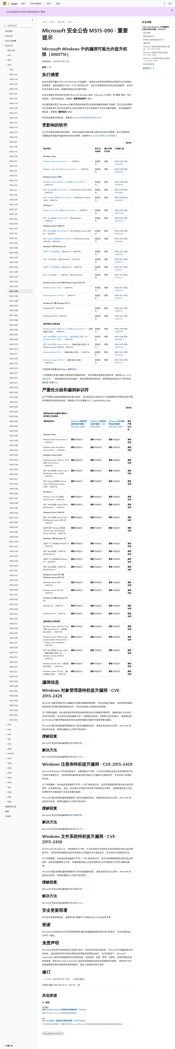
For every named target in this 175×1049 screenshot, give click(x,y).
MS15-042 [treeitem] (14, 522)
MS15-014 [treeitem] (14, 657)
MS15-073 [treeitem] (14, 373)
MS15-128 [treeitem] (14, 108)
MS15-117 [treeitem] (13, 161)
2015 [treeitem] (11, 69)
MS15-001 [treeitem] (14, 720)
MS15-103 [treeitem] (14, 228)
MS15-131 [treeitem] (13, 93)
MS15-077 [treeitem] (14, 354)
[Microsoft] (5, 3)
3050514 (118, 254)
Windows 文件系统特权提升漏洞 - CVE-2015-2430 (156, 59)
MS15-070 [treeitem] (14, 387)
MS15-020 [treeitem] (14, 628)
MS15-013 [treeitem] (14, 662)
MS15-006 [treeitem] (14, 695)
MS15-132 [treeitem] (14, 89)
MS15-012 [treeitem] (14, 667)
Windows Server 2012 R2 (53, 295)
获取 (74, 369)
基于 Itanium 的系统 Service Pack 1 (57, 238)
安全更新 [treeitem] (9, 31)
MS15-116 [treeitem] (13, 166)
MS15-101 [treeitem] (13, 238)
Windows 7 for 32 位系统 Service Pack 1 (59, 210)
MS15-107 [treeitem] (14, 209)
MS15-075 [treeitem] (14, 363)
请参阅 (45, 935)
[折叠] (32, 20)
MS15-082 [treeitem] (14, 329)
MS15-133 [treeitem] (14, 84)
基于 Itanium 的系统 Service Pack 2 (57, 197)
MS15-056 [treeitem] (14, 455)
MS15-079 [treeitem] (14, 344)
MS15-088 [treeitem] (14, 301)
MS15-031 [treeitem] (14, 575)
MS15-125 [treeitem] (14, 122)
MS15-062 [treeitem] (14, 426)
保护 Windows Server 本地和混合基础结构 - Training (64, 1009)
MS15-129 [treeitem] (14, 103)
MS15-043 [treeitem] (14, 517)
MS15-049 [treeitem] (14, 488)
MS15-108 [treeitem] (14, 204)
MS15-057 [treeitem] (14, 450)
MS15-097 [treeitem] (14, 257)
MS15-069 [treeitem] (14, 392)
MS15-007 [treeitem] (14, 691)
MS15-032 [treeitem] (14, 570)
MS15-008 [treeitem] (14, 686)
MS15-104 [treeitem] (14, 223)
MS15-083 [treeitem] (14, 325)
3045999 (118, 164)
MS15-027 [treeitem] (14, 594)
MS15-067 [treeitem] (14, 402)
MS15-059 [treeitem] (14, 440)
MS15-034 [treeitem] (14, 561)
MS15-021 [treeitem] (14, 623)
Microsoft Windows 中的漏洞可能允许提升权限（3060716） (156, 28)
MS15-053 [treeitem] (14, 469)
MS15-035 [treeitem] (14, 556)
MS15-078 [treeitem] (14, 349)
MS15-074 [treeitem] (14, 368)
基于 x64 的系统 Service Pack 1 (55, 218)
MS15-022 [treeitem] (14, 618)
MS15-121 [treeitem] (13, 142)
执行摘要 (147, 32)
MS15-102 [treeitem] (14, 233)
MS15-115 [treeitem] (13, 171)
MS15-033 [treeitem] (14, 565)
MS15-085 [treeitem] (14, 315)
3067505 (118, 213)
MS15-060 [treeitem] (14, 435)
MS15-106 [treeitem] (14, 214)
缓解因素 (77, 743)
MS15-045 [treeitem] (14, 508)
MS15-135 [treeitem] (14, 74)
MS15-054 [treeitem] (14, 464)
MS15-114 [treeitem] (13, 175)
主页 (52, 22)
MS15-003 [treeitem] (14, 710)
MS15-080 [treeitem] (14, 339)
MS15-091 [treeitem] (14, 286)
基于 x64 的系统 (50, 259)
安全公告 (61, 22)
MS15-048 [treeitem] (14, 493)
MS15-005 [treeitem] (14, 700)
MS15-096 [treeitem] (14, 262)
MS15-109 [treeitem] (14, 199)
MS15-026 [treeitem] (14, 599)
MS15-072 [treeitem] (14, 378)
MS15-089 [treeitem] (14, 296)
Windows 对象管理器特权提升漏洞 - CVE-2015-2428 (156, 47)
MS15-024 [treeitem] (14, 609)
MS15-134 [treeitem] (14, 79)
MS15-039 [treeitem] (14, 537)
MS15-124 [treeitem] (14, 127)
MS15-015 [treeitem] (14, 652)
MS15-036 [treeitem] (14, 551)
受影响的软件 (148, 36)
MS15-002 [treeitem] (14, 715)
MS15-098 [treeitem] (14, 252)
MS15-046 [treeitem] (14, 503)
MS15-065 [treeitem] (14, 411)
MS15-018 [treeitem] (14, 638)
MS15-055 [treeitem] (14, 460)
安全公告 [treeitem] (11, 50)
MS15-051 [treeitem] (14, 479)
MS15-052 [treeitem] (14, 474)
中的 (89, 400)
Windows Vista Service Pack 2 (55, 161)
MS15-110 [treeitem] (13, 195)
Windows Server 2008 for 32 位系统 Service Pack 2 (64, 182)
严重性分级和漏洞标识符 (153, 39)
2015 (70, 22)
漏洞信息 (147, 43)
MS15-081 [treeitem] (14, 334)
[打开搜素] (164, 3)
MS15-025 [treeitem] (14, 604)
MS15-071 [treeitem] (14, 382)
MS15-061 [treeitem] (14, 431)
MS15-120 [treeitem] (14, 146)
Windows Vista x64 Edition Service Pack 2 (60, 169)
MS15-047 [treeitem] (14, 498)
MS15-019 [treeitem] (14, 633)
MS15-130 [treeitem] (14, 98)
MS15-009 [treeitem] (14, 681)
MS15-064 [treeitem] (14, 416)
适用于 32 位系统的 (51, 251)
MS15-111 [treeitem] (13, 190)
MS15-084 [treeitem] (14, 320)
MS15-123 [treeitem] (14, 132)
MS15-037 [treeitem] (14, 546)
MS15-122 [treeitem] (14, 137)
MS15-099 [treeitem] (14, 248)
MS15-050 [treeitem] (14, 484)
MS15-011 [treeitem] (13, 671)
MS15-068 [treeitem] (14, 397)
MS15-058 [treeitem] (14, 445)
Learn (45, 22)
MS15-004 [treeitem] (14, 705)
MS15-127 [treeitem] (14, 113)
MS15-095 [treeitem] (14, 267)
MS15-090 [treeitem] (14, 291)
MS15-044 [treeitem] (14, 512)
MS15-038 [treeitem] (14, 541)
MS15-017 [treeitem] (14, 643)
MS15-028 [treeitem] (14, 589)
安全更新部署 (148, 64)
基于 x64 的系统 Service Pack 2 (56, 189)
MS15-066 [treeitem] (14, 406)
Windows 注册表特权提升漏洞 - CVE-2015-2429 (156, 53)
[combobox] (18, 25)
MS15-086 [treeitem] (14, 310)
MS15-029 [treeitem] (14, 585)
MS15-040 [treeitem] (14, 532)
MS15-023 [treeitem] (14, 614)
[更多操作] (130, 22)
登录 (170, 3)
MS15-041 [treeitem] (14, 527)
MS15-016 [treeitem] (14, 647)
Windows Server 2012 (52, 287)
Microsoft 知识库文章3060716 (86, 117)
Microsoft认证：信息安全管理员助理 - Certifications (63, 1020)
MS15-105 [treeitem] (14, 219)
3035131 (118, 270)
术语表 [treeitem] (8, 816)
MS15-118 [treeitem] (13, 156)
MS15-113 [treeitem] (13, 180)
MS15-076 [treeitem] (14, 358)
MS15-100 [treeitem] (14, 243)
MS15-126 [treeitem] (14, 118)
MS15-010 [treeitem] (14, 676)
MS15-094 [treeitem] (14, 272)
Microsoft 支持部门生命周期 (102, 135)
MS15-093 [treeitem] (14, 277)
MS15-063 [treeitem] (14, 421)
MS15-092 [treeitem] (14, 281)
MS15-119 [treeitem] (13, 151)
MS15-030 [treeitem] (14, 580)
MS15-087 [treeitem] (14, 305)
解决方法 (77, 756)
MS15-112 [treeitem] (13, 185)
